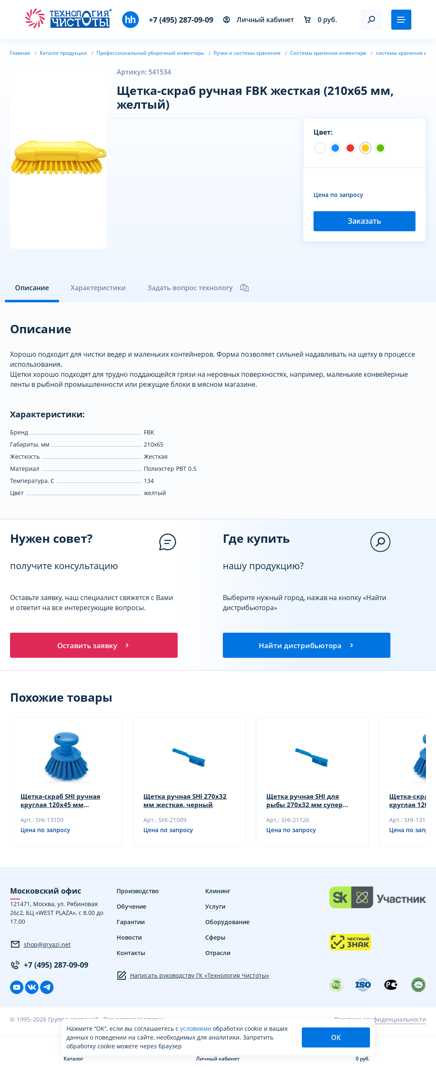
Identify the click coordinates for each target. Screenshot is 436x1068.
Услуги (215, 908)
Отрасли (217, 954)
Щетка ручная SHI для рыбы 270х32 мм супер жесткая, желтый (305, 802)
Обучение (131, 908)
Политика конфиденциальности (380, 1021)
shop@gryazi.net (40, 946)
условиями (196, 1028)
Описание (32, 287)
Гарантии (131, 923)
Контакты (131, 954)
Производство (138, 893)
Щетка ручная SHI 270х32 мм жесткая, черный (186, 802)
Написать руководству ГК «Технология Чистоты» (193, 977)
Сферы (215, 939)
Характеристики (98, 287)
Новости (129, 939)
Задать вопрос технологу (199, 288)
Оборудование (227, 923)
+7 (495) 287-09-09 (181, 20)
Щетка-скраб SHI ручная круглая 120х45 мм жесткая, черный (62, 802)
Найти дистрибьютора (307, 646)
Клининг (217, 893)
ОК (336, 1037)
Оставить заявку (94, 646)
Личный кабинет (258, 19)
